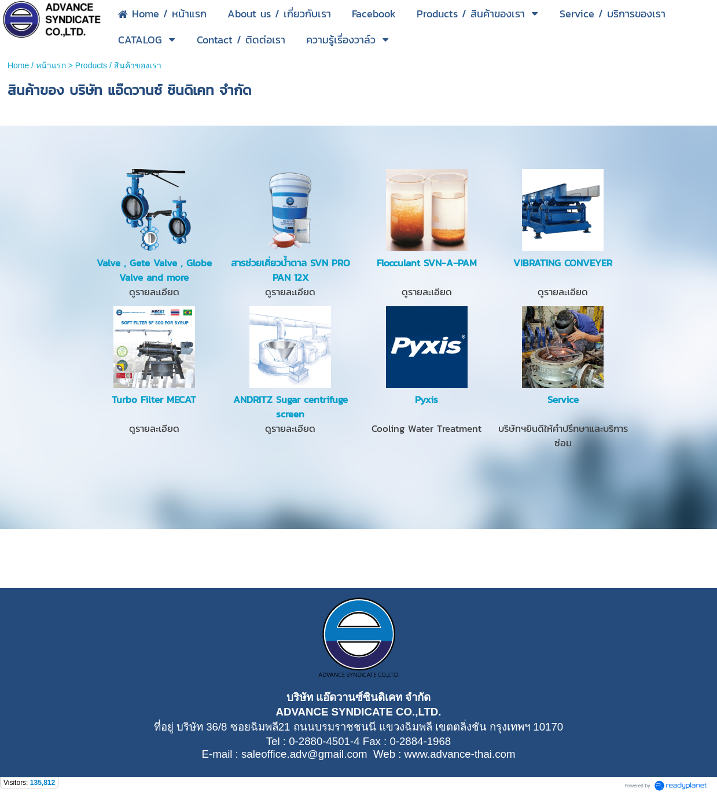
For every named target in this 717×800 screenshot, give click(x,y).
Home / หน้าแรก (37, 65)
